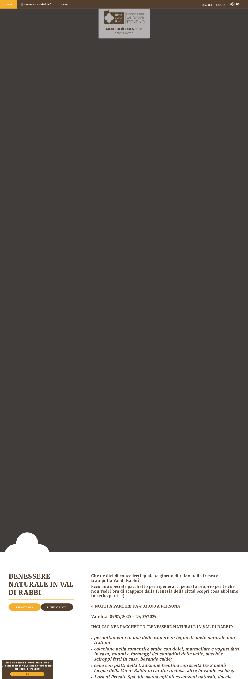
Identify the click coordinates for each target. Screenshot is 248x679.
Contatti (66, 4)
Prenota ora (24, 607)
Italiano (207, 5)
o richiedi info (36, 4)
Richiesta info (56, 607)
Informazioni (33, 669)
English (221, 5)
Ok (27, 674)
